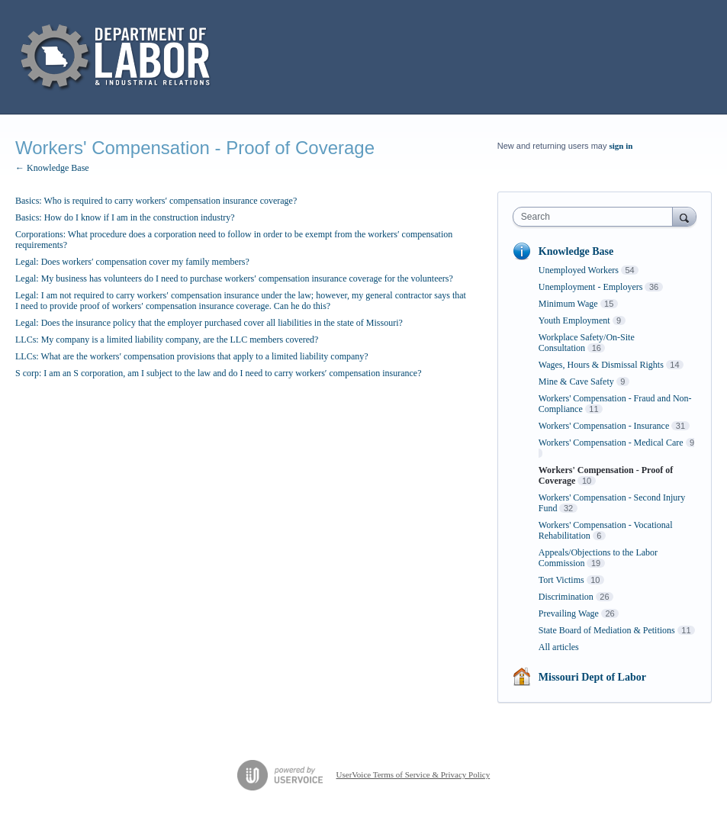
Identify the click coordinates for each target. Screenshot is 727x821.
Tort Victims (561, 580)
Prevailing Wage (569, 613)
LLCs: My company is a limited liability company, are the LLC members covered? (166, 339)
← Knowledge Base (52, 168)
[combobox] (596, 216)
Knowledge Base (576, 251)
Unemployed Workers (579, 270)
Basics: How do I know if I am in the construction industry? (125, 217)
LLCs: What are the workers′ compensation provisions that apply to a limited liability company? (191, 356)
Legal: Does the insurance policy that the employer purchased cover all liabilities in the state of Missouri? (209, 322)
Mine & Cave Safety (576, 381)
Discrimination (566, 596)
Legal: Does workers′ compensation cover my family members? (132, 261)
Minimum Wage (568, 303)
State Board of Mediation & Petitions (607, 630)
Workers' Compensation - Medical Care (611, 442)
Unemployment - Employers (591, 287)
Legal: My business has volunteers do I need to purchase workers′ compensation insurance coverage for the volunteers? (234, 278)
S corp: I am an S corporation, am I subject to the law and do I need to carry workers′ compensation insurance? (218, 373)
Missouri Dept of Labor (592, 677)
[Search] (684, 216)
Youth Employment (574, 320)
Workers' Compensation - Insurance (604, 425)
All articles (559, 647)
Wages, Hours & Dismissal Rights (601, 364)
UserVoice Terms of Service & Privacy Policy (413, 774)
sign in (621, 145)
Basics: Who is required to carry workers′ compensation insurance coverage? (156, 200)
